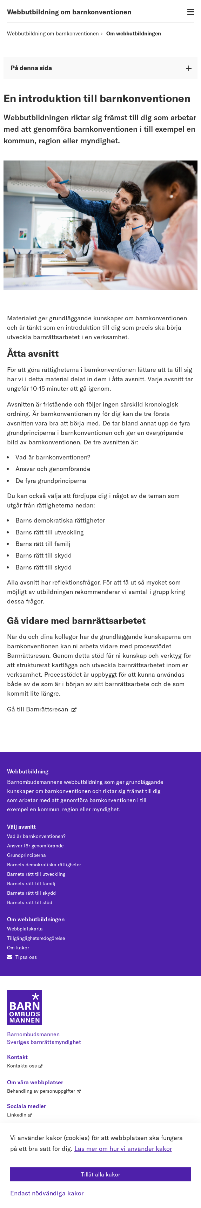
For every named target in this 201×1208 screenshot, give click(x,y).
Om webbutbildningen (133, 33)
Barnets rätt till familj (31, 883)
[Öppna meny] (191, 12)
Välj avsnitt (21, 826)
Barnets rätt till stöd (29, 902)
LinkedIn (16, 1115)
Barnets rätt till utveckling (36, 874)
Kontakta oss (22, 1066)
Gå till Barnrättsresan (38, 709)
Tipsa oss (26, 957)
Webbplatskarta (25, 929)
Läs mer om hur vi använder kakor (123, 1149)
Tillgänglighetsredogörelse (36, 938)
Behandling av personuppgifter (41, 1091)
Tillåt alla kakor (100, 1174)
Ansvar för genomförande (35, 845)
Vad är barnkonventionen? (36, 836)
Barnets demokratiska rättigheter (44, 864)
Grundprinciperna (26, 855)
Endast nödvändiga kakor (46, 1193)
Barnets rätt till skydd (31, 893)
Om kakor (18, 947)
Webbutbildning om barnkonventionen (69, 12)
